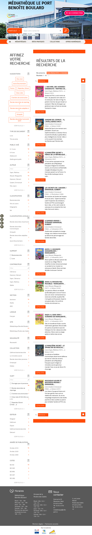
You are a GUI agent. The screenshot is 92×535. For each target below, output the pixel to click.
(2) (19, 126)
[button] (20, 42)
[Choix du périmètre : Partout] (14, 30)
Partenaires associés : (52, 524)
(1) (19, 245)
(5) (19, 190)
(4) (19, 483)
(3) (19, 289)
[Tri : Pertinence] (43, 81)
